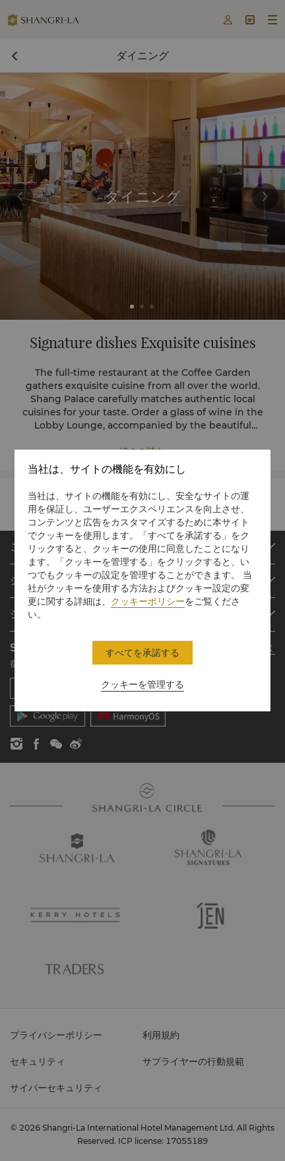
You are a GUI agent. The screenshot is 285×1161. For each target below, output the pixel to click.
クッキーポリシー (148, 601)
